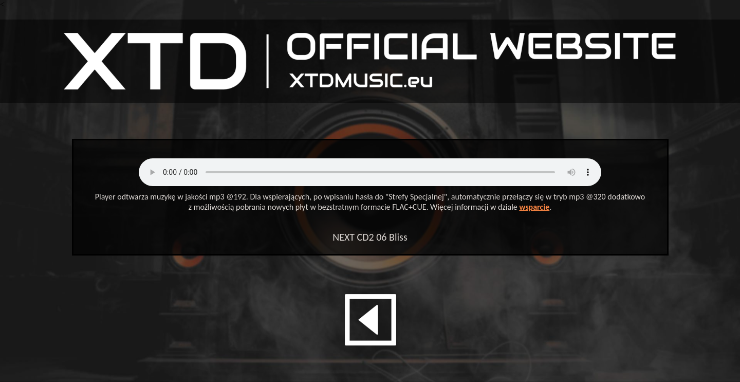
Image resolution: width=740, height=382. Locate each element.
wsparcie (534, 207)
